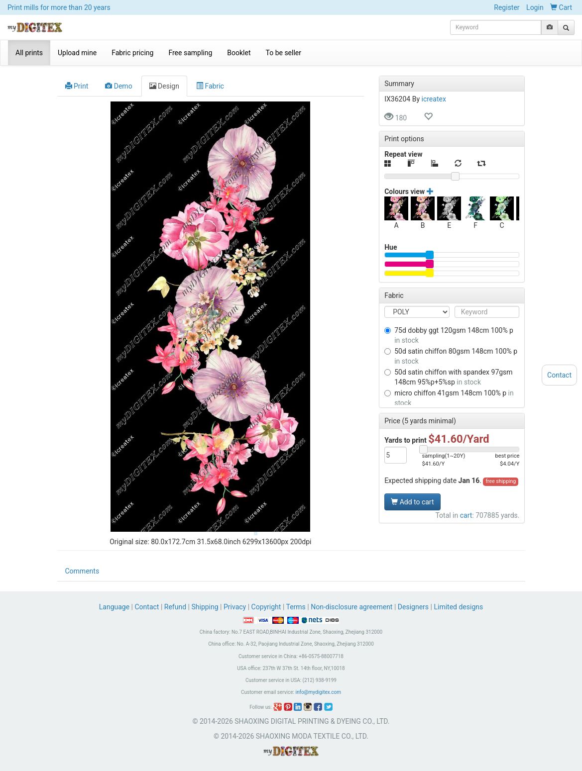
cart (466, 515)
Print (77, 86)
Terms (296, 607)
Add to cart (412, 502)
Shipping (204, 607)
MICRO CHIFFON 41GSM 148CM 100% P (449, 398)
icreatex (434, 99)
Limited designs (458, 607)
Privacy (235, 607)
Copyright (266, 607)
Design (164, 86)
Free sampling (190, 53)
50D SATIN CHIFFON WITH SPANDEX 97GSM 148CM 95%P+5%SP (448, 377)
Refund (175, 607)
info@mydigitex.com (318, 692)
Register (506, 7)
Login (535, 7)
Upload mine (77, 53)
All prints (29, 53)
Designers (413, 607)
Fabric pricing (132, 53)
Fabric (210, 86)
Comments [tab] (82, 571)
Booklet (238, 53)
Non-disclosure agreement (351, 607)
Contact (147, 607)
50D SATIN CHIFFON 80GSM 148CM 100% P (450, 356)
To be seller (284, 53)
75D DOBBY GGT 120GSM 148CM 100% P (448, 335)
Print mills (59, 7)
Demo (118, 86)
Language (115, 607)
